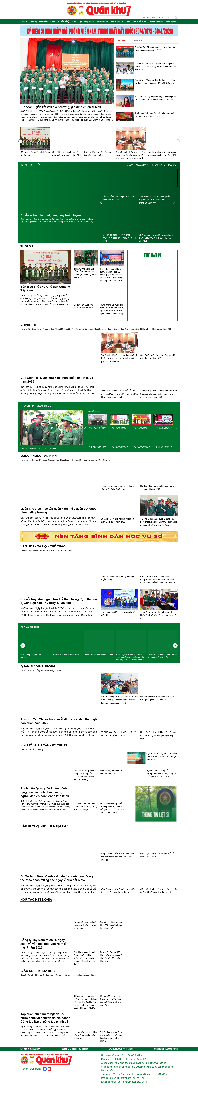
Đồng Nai (40, 682)
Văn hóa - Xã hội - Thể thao (71, 22)
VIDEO (130, 167)
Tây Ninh (59, 682)
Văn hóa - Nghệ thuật (29, 561)
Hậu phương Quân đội (161, 340)
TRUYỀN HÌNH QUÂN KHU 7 (35, 417)
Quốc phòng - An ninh (51, 22)
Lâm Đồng (49, 682)
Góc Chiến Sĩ (104, 471)
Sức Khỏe (67, 561)
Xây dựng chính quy (89, 471)
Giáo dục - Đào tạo (53, 991)
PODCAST (173, 167)
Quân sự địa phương (91, 22)
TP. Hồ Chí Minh (27, 682)
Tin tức (23, 340)
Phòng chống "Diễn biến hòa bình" (58, 340)
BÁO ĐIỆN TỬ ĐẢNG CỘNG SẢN (30, 1065)
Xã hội (42, 561)
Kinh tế (23, 760)
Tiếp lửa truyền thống (83, 340)
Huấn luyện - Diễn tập (69, 471)
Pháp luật (67, 991)
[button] (178, 143)
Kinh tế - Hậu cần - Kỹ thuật (124, 22)
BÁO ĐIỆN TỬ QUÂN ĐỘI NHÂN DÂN (121, 1065)
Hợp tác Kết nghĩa (143, 22)
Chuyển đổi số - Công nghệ (32, 991)
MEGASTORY (142, 167)
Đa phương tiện (106, 22)
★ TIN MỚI (123, 42)
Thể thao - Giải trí (54, 561)
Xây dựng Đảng (34, 340)
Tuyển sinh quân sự (80, 991)
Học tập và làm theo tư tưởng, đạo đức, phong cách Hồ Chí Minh (122, 340)
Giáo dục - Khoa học (159, 22)
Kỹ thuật (39, 760)
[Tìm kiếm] (176, 17)
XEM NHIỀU (138, 42)
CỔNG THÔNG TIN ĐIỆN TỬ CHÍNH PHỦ (75, 1065)
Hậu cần (31, 760)
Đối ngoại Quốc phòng (49, 471)
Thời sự (28, 22)
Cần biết (94, 991)
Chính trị (37, 22)
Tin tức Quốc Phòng (29, 471)
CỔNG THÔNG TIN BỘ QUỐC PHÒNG (166, 1065)
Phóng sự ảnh (175, 22)
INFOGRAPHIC (158, 167)
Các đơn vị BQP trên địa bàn (44, 842)
